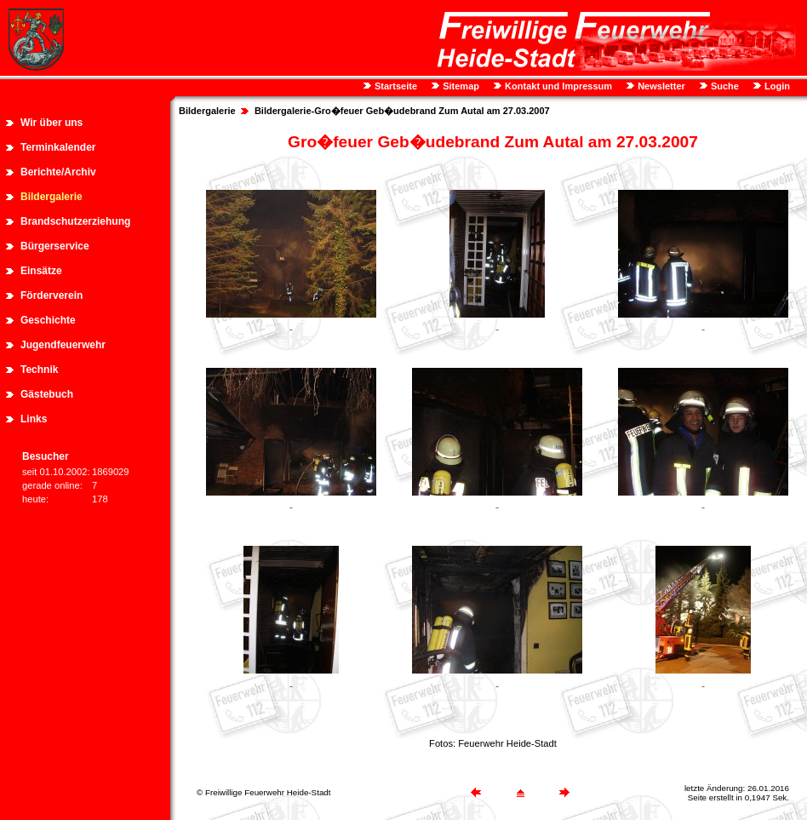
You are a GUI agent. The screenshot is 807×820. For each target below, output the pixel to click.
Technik (39, 370)
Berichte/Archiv (58, 172)
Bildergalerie (51, 197)
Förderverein (51, 295)
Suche (723, 86)
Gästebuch (46, 394)
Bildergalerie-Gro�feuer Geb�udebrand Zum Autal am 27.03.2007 (402, 111)
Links (33, 419)
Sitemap (459, 86)
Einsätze (41, 271)
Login (776, 86)
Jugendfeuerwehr (63, 345)
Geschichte (48, 320)
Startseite (394, 86)
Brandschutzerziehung (75, 221)
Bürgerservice (54, 246)
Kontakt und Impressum (557, 86)
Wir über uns (51, 123)
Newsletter (660, 86)
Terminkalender (57, 147)
